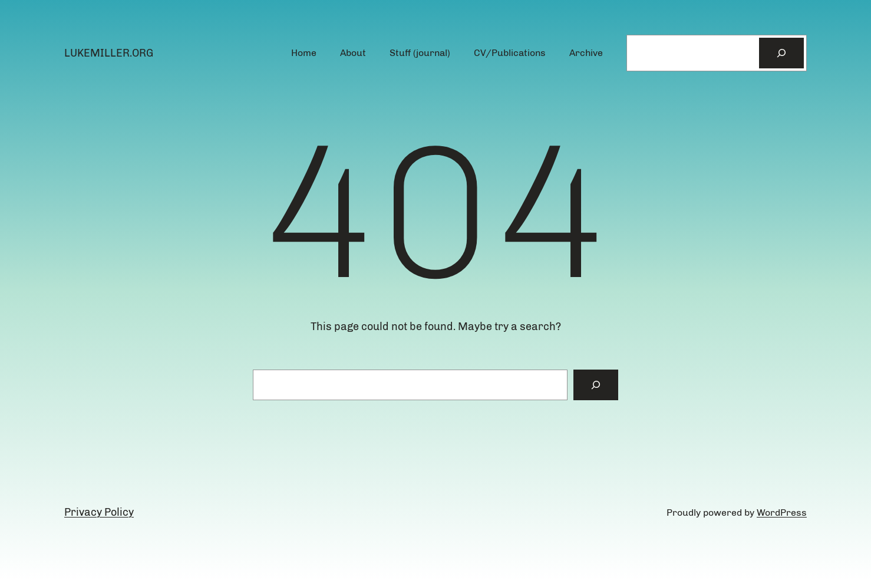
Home (303, 52)
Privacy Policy (99, 512)
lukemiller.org (108, 53)
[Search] (781, 53)
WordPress (782, 512)
